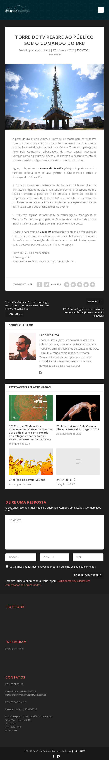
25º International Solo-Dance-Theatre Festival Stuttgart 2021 (77, 427)
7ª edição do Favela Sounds (27, 479)
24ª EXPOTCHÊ (65, 479)
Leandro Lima (42, 50)
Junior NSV (78, 751)
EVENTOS (82, 50)
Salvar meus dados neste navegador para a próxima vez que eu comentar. (53, 566)
